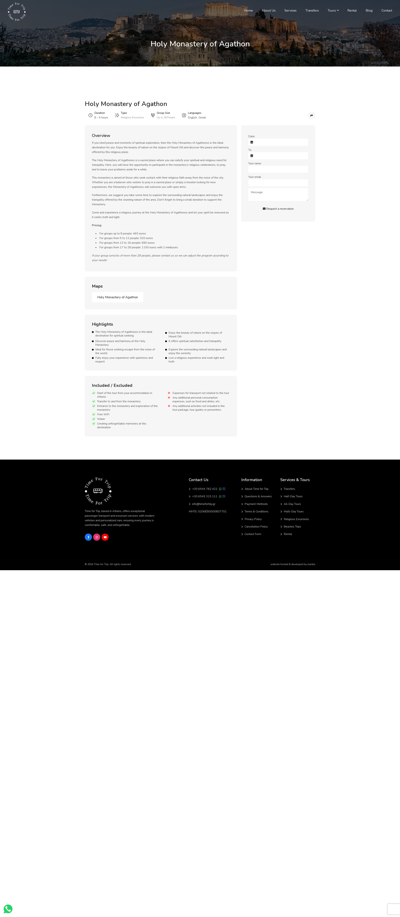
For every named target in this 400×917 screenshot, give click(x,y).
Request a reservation (278, 209)
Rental (352, 10)
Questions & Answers (258, 496)
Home (248, 10)
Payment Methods (256, 504)
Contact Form (253, 534)
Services (290, 10)
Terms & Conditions (256, 511)
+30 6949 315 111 (204, 496)
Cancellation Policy (256, 527)
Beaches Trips (292, 527)
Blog (369, 10)
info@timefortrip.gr (203, 504)
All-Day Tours (292, 504)
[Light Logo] (17, 12)
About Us (269, 10)
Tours (332, 10)
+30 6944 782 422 (204, 489)
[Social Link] (88, 537)
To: (250, 150)
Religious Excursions (296, 519)
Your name (254, 163)
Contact (387, 10)
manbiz (311, 564)
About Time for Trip (256, 489)
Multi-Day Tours (294, 511)
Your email (254, 177)
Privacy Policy (253, 519)
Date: (251, 136)
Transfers (312, 10)
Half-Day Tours (293, 496)
